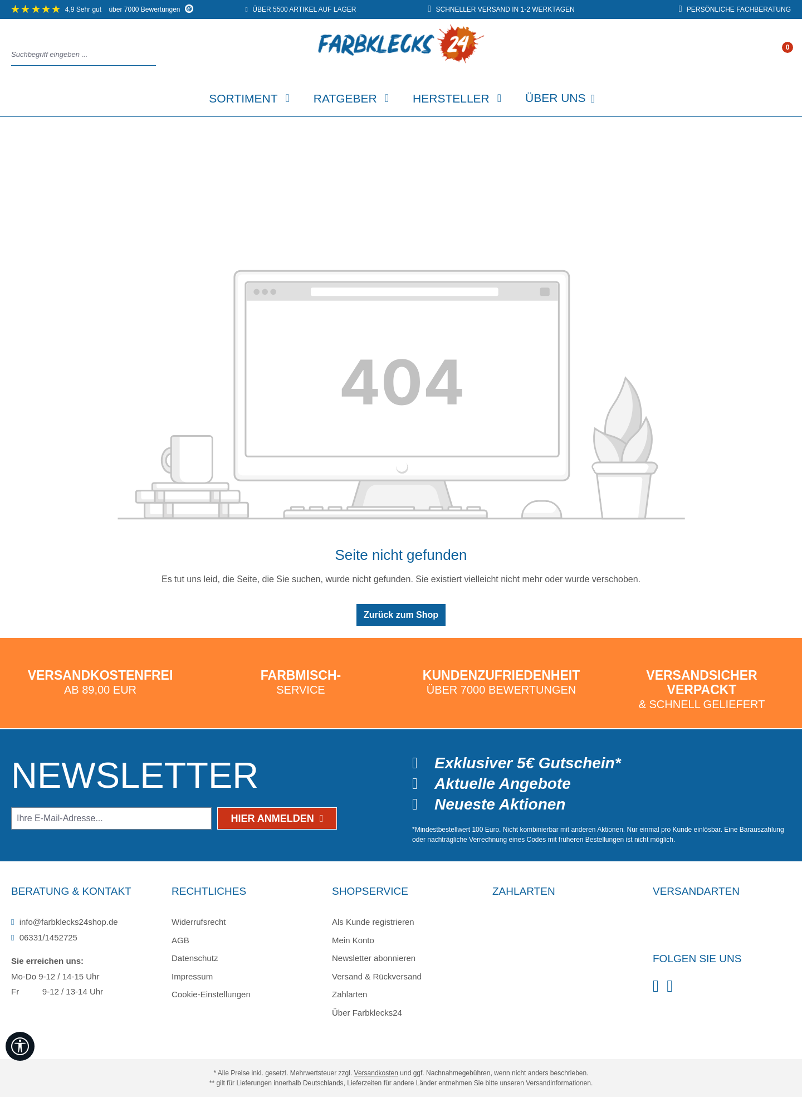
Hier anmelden (277, 818)
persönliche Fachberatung (735, 9)
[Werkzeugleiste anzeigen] (20, 1046)
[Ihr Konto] (776, 55)
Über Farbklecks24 (367, 1012)
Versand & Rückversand (377, 976)
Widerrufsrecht (199, 922)
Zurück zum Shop (401, 615)
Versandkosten (376, 1073)
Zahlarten (349, 994)
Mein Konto (353, 940)
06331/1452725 (44, 937)
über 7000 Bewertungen (102, 9)
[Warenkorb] (787, 55)
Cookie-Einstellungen (211, 994)
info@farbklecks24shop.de (64, 922)
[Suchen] (152, 55)
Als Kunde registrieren (373, 922)
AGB (180, 940)
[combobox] (80, 55)
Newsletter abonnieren (373, 958)
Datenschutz (195, 958)
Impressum (192, 976)
